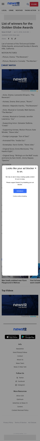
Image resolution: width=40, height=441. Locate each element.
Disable (20, 191)
